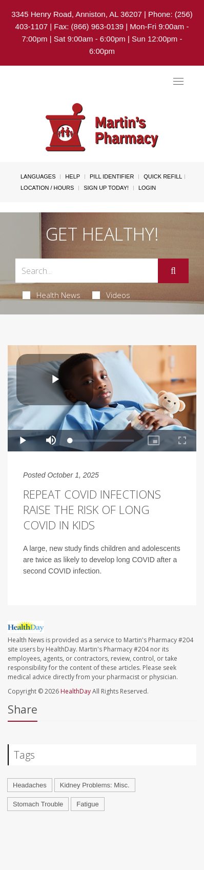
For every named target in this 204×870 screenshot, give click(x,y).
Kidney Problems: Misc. (95, 785)
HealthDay (75, 691)
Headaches (30, 785)
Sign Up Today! (106, 188)
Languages (38, 176)
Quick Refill (163, 176)
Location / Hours (47, 188)
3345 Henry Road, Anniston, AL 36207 (76, 14)
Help (72, 176)
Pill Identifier (112, 176)
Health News (51, 295)
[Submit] (173, 271)
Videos (111, 295)
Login (147, 188)
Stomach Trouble (38, 804)
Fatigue (87, 804)
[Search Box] (86, 271)
